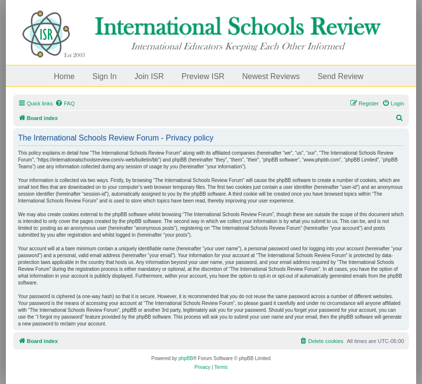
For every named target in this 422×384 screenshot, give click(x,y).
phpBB (185, 358)
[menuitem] (65, 103)
